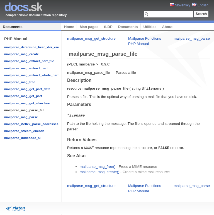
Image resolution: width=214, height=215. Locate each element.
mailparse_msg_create (21, 54)
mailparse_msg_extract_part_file (29, 61)
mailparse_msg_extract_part (26, 68)
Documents (13, 27)
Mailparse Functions (144, 38)
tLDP (108, 27)
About (167, 27)
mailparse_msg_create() (99, 171)
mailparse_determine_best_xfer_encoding (36, 47)
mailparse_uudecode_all (23, 138)
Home (69, 27)
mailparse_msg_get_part (23, 96)
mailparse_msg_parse (21, 117)
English (200, 5)
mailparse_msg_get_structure (27, 103)
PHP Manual (138, 44)
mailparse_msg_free (19, 82)
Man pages (89, 27)
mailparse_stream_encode (24, 131)
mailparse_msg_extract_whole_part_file (34, 75)
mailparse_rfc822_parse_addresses (31, 124)
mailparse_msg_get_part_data (27, 89)
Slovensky (180, 5)
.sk (23, 7)
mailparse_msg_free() (97, 166)
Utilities (149, 27)
